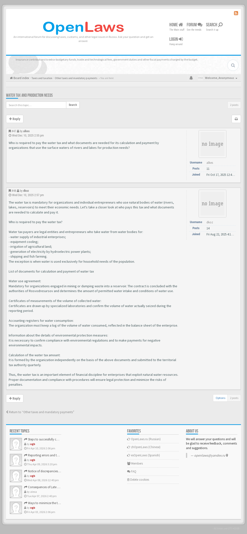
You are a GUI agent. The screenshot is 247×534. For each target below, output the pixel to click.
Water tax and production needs (29, 95)
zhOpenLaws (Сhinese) (143, 447)
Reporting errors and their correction (50, 455)
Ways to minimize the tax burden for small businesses (60, 503)
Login (176, 39)
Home (176, 25)
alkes (26, 131)
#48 (14, 190)
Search (214, 25)
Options (220, 398)
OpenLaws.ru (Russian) (144, 439)
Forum (194, 25)
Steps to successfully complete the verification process (61, 439)
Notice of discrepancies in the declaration (53, 471)
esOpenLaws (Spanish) (143, 455)
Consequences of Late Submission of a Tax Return (58, 487)
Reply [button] (14, 119)
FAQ (131, 471)
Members (135, 463)
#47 (14, 131)
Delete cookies (138, 480)
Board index (21, 78)
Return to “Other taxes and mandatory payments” (40, 412)
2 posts (234, 105)
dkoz (26, 190)
